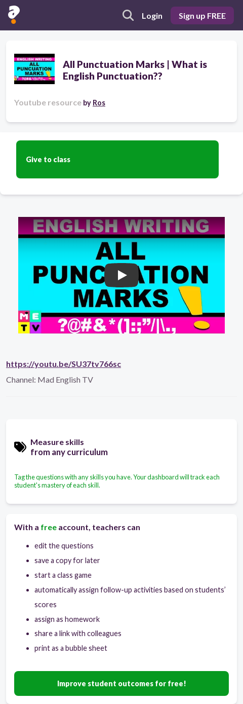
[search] (128, 15)
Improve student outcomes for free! (121, 683)
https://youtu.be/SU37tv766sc (63, 363)
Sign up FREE (202, 15)
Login (152, 15)
